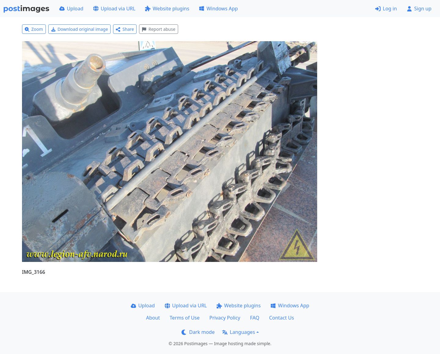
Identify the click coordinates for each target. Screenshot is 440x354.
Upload (71, 8)
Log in (386, 8)
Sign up (419, 8)
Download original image (79, 29)
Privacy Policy (224, 317)
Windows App (218, 8)
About (153, 317)
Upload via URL (114, 8)
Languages (238, 332)
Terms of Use (185, 317)
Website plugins (167, 8)
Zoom (34, 29)
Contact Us (281, 317)
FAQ (254, 317)
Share (125, 29)
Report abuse (158, 29)
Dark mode (198, 332)
